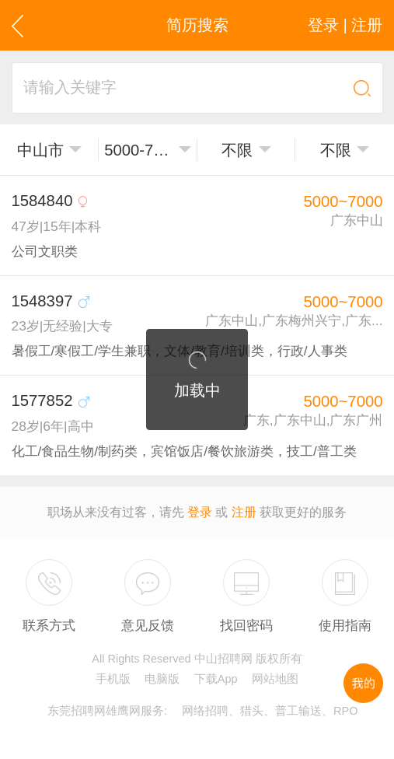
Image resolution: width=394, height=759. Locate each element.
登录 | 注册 (345, 24)
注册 (244, 512)
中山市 (40, 150)
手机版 (113, 679)
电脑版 (162, 679)
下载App (216, 679)
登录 (199, 512)
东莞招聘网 (76, 711)
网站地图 (275, 679)
